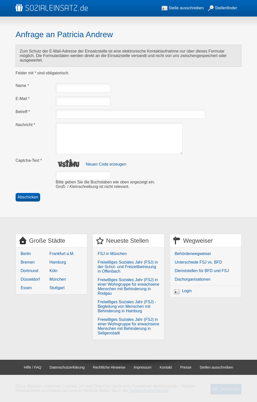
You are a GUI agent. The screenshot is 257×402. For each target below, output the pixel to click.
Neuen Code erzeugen (106, 164)
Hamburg (57, 262)
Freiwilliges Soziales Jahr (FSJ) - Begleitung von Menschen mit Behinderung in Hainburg (127, 306)
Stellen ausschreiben (216, 367)
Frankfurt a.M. (62, 254)
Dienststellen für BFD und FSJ (202, 271)
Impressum (142, 367)
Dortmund (29, 271)
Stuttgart (57, 288)
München (57, 279)
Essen (26, 288)
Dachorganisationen (192, 279)
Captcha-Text (29, 160)
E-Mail (23, 98)
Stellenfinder (222, 8)
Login (187, 291)
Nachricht (25, 125)
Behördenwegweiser (193, 254)
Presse (185, 367)
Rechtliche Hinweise (109, 367)
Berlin (26, 254)
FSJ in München (112, 254)
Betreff (23, 112)
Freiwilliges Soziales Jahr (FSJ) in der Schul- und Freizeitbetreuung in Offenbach (128, 266)
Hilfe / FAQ (32, 367)
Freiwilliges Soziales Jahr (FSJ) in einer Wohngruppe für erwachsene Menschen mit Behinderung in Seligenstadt (128, 326)
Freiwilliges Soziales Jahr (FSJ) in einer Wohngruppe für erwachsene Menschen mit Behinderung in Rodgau (128, 286)
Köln (53, 271)
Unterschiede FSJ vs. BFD (198, 262)
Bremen (28, 262)
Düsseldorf (30, 279)
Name (22, 85)
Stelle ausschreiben (183, 8)
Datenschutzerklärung (67, 367)
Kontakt (166, 367)
